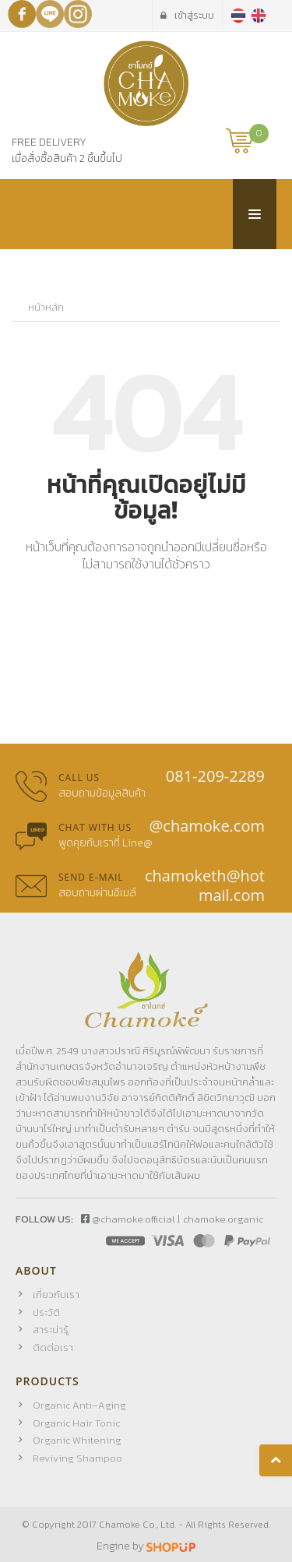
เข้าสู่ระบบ (187, 16)
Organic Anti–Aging (79, 1405)
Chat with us (95, 827)
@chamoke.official (127, 1219)
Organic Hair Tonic (76, 1423)
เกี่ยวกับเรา (56, 1294)
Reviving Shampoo (77, 1458)
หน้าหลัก (46, 308)
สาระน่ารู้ (51, 1329)
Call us (79, 777)
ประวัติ (46, 1312)
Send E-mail (91, 877)
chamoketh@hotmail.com (205, 885)
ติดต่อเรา (53, 1347)
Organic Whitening (77, 1440)
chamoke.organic (223, 1219)
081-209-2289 (215, 776)
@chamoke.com (207, 826)
